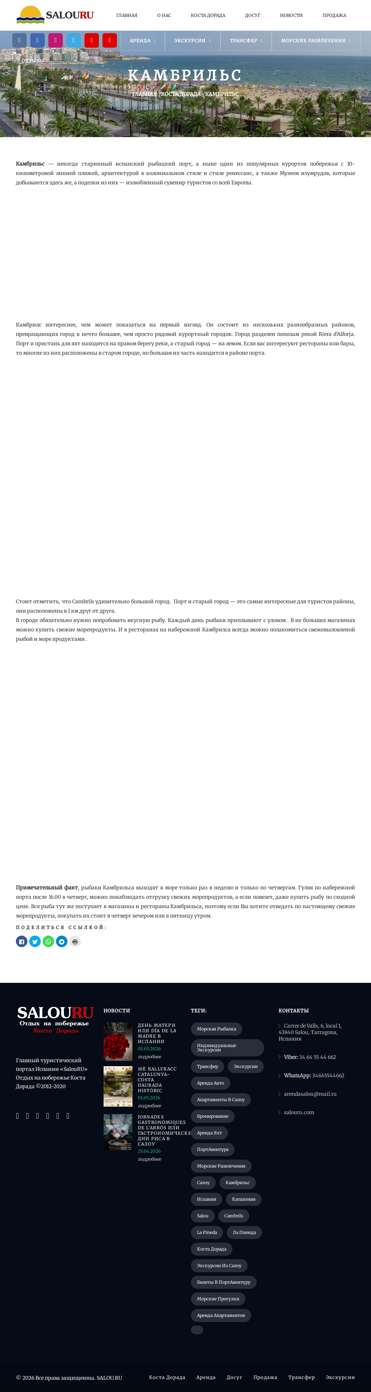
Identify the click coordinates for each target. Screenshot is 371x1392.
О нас (164, 15)
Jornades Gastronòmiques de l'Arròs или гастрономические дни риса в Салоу (159, 1130)
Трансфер (246, 40)
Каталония (244, 1199)
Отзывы (33, 61)
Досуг (252, 15)
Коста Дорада (208, 15)
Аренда (143, 40)
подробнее (149, 1056)
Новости (291, 15)
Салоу (203, 1182)
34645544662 (328, 1075)
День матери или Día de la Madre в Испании (157, 1033)
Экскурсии (192, 40)
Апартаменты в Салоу (221, 1099)
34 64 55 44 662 (317, 1057)
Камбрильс (238, 1182)
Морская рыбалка (216, 1029)
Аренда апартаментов (221, 1315)
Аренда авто (210, 1083)
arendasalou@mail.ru (310, 1094)
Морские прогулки (218, 1298)
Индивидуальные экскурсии (216, 1047)
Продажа (334, 15)
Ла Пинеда (244, 1232)
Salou (203, 1215)
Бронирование (212, 1116)
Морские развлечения (316, 40)
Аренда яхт (209, 1132)
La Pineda (207, 1232)
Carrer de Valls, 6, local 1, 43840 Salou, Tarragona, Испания (310, 1032)
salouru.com (299, 1112)
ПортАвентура (212, 1149)
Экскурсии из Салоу (219, 1265)
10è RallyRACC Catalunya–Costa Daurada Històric (157, 1079)
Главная (127, 15)
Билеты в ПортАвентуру (223, 1282)
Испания (206, 1199)
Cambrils (233, 1215)
